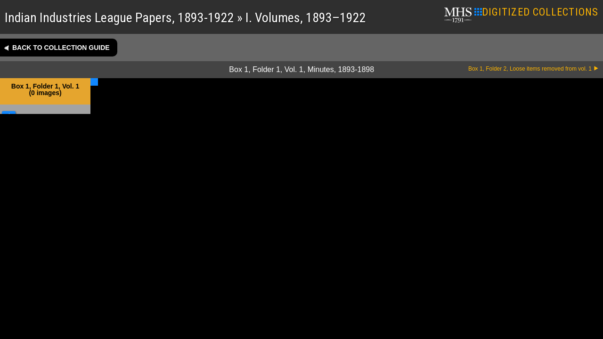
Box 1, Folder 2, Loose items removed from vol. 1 (530, 69)
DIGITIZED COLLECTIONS (536, 12)
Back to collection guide (61, 47)
